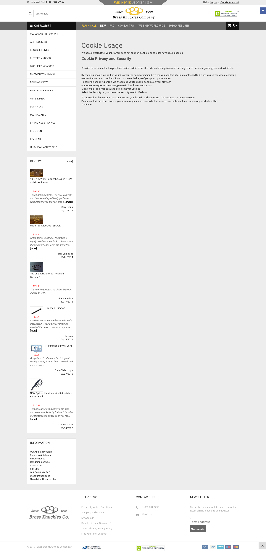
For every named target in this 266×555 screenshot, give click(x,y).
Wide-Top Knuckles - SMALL (45, 225)
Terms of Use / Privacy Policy (96, 528)
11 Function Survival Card (58, 345)
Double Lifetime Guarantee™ (96, 523)
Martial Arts (38, 114)
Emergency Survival (42, 74)
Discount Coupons (40, 475)
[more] (69, 161)
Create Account (229, 2)
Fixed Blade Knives (41, 90)
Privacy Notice (37, 458)
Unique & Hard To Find (43, 147)
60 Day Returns (179, 25)
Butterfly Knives (40, 58)
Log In (213, 2)
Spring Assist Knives (42, 122)
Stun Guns (36, 131)
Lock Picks (36, 106)
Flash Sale (88, 25)
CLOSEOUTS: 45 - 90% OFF (44, 33)
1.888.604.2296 (55, 2)
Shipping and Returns (92, 512)
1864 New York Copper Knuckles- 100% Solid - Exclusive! (51, 181)
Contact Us (126, 25)
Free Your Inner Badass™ (94, 533)
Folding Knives (39, 82)
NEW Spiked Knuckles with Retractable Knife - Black (51, 395)
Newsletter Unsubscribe (43, 479)
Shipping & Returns (40, 455)
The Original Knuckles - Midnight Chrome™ (47, 275)
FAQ (111, 25)
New (103, 25)
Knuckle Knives (39, 50)
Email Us (147, 514)
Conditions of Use (40, 462)
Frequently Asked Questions (96, 507)
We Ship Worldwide (151, 25)
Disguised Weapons (42, 66)
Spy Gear (35, 139)
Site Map (35, 469)
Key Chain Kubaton (55, 308)
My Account (87, 518)
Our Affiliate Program (41, 451)
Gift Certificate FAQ (40, 472)
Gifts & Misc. (37, 98)
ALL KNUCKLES (38, 42)
